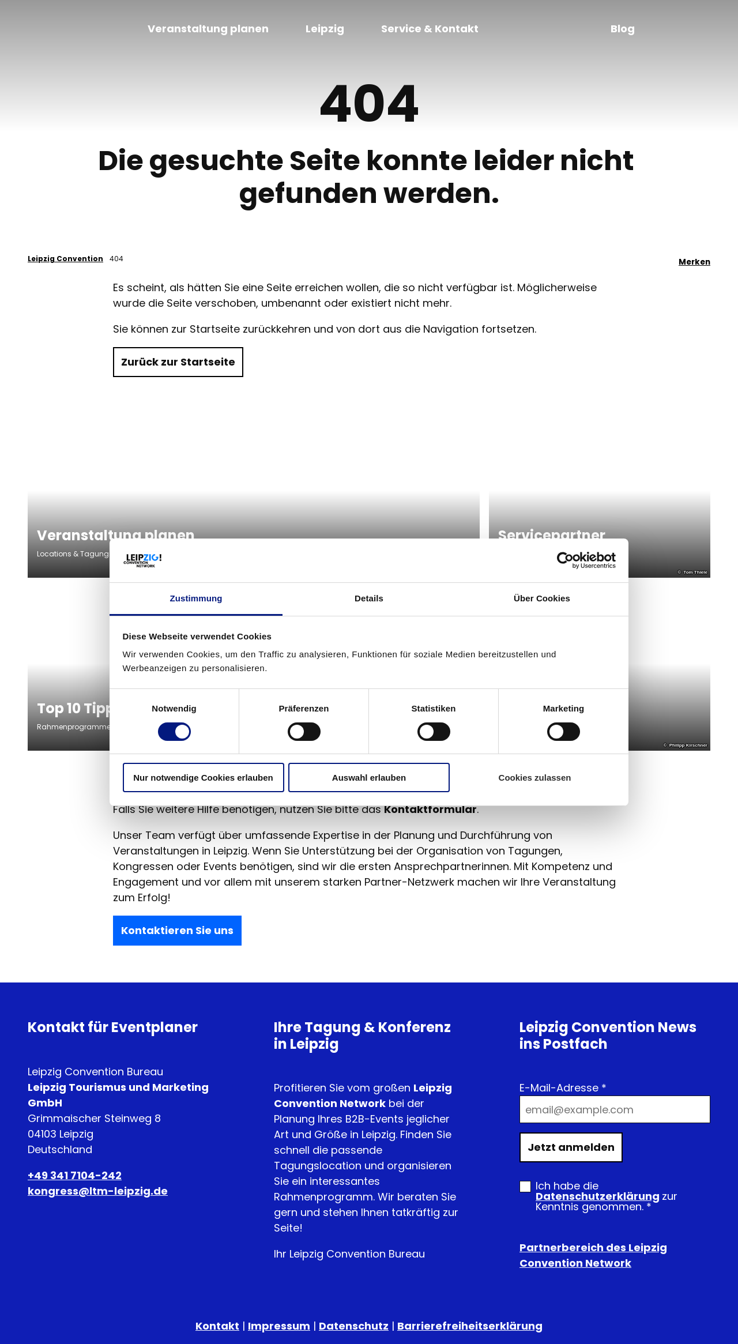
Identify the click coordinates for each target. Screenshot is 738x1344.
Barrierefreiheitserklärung (470, 1326)
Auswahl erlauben (369, 777)
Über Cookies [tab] (542, 598)
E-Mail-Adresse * (563, 1088)
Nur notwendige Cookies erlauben (203, 777)
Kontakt (217, 1326)
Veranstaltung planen (208, 28)
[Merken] (694, 258)
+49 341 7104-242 (75, 1175)
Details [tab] (369, 598)
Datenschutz (354, 1326)
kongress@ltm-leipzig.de (98, 1191)
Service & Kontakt (430, 28)
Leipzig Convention (65, 258)
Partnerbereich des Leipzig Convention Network (593, 1255)
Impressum (279, 1326)
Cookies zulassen (535, 777)
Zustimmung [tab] (196, 598)
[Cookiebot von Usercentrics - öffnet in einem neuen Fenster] (565, 560)
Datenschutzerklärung (598, 1196)
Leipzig (325, 28)
